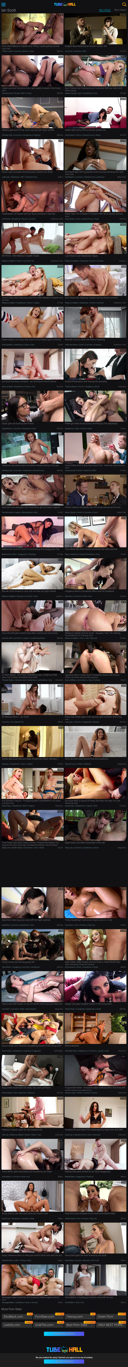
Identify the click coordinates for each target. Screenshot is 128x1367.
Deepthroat (87, 93)
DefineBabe (58, 1051)
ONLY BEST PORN (112, 1324)
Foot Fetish (28, 848)
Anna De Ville (7, 638)
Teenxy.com (80, 1316)
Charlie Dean (70, 1009)
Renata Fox (69, 429)
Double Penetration (87, 554)
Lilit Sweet (6, 219)
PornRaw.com (49, 1316)
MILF (84, 51)
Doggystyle (22, 554)
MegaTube (122, 764)
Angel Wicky (7, 429)
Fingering (36, 135)
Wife (85, 596)
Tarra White (6, 967)
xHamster (122, 387)
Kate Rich (69, 596)
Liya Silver (69, 925)
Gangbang (89, 387)
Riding (97, 135)
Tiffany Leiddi (7, 51)
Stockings (32, 554)
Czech (95, 512)
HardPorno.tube (57, 219)
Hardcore (77, 51)
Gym (80, 93)
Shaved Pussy (88, 135)
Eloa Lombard (7, 387)
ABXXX (60, 722)
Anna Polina (69, 135)
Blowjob (95, 722)
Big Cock (93, 638)
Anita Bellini (6, 1177)
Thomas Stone (71, 387)
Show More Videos (64, 1333)
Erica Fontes (7, 1051)
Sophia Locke (70, 1093)
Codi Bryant (69, 177)
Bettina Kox (6, 554)
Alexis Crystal (70, 512)
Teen (78, 219)
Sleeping (20, 596)
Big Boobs (15, 177)
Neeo (67, 554)
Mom (77, 429)
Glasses (77, 722)
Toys (39, 1135)
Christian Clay (7, 135)
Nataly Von (6, 848)
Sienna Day (69, 806)
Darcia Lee (6, 1219)
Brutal (25, 51)
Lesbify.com (18, 1324)
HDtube (123, 596)
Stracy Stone (7, 1093)
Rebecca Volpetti (8, 261)
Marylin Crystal (71, 93)
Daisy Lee (69, 848)
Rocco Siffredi (70, 680)
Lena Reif (6, 1009)
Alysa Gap (69, 1135)
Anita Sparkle (7, 345)
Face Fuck (95, 1260)
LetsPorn (59, 596)
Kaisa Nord (69, 1260)
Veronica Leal (7, 470)
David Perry (6, 806)
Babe (32, 1219)
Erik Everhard (70, 967)
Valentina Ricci (8, 1260)
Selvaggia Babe (8, 1302)
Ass (28, 1177)
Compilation (42, 680)
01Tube (123, 93)
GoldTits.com (49, 1324)
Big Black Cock (80, 1135)
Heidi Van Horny (71, 345)
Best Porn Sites (80, 1324)
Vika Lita (5, 1135)
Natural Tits (19, 722)
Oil (33, 261)
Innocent (87, 1093)
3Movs (60, 177)
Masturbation (27, 512)
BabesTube (121, 177)
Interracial (100, 177)
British (79, 967)
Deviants (122, 261)
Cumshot (17, 51)
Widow (80, 1093)
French (78, 135)
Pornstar (96, 680)
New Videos (105, 10)
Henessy (5, 764)
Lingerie (36, 303)
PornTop (123, 219)
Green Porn (112, 1316)
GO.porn (60, 1093)
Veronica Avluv (8, 93)
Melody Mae (70, 1177)
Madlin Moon (17, 848)
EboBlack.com (18, 1316)
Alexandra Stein (71, 1051)
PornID (60, 345)
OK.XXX (123, 51)
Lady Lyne (6, 177)
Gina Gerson (70, 219)
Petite (96, 219)
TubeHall (65, 4)
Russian (85, 1219)
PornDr (123, 680)
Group (31, 51)
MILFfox (60, 51)
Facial (24, 219)
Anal (95, 93)
